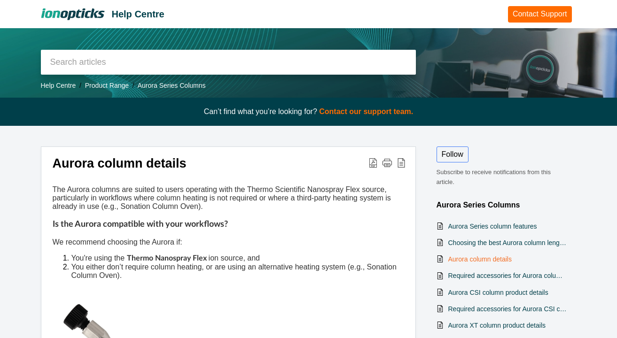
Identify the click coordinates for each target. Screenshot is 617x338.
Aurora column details (480, 259)
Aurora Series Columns (172, 85)
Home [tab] (488, 13)
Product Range (107, 85)
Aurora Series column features (492, 226)
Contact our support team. (366, 111)
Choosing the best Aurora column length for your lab (507, 242)
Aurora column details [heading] (120, 163)
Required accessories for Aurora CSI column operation (507, 309)
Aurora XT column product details (497, 325)
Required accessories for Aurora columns (507, 275)
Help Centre (58, 85)
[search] (228, 62)
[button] (373, 162)
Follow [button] (452, 154)
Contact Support (540, 14)
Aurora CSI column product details (498, 292)
